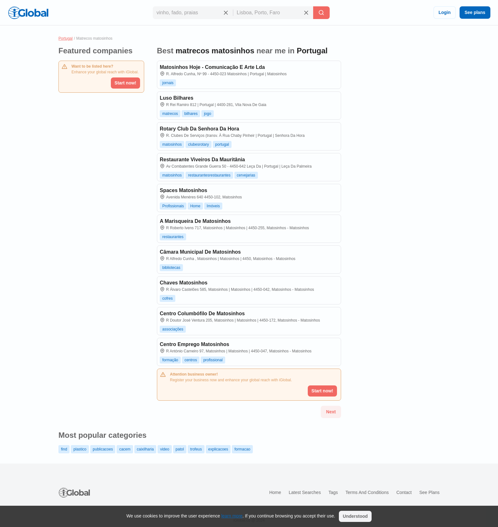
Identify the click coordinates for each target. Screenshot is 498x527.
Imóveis (213, 206)
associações (172, 329)
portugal (222, 144)
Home (195, 206)
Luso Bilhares (176, 98)
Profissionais (173, 206)
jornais (167, 83)
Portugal (65, 38)
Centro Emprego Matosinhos (194, 344)
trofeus (196, 449)
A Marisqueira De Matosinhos (195, 221)
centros (191, 360)
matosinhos (172, 144)
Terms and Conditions (367, 492)
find (64, 449)
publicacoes (103, 449)
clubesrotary (198, 144)
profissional (213, 360)
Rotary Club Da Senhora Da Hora (199, 128)
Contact (404, 492)
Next (331, 411)
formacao (242, 449)
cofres (167, 298)
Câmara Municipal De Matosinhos (200, 252)
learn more (232, 515)
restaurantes (173, 237)
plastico (79, 449)
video (164, 449)
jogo (207, 113)
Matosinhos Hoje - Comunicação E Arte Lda (212, 67)
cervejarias (246, 175)
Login (445, 12)
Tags (333, 492)
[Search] (321, 12)
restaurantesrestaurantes (209, 175)
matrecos (170, 113)
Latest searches (305, 492)
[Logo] (28, 12)
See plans (475, 12)
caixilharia (145, 449)
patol (180, 449)
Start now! (125, 82)
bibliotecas (171, 267)
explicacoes (218, 449)
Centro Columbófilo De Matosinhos (202, 313)
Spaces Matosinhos (183, 190)
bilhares (191, 113)
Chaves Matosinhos (183, 282)
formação (170, 360)
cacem (124, 449)
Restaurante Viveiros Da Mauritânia (202, 159)
